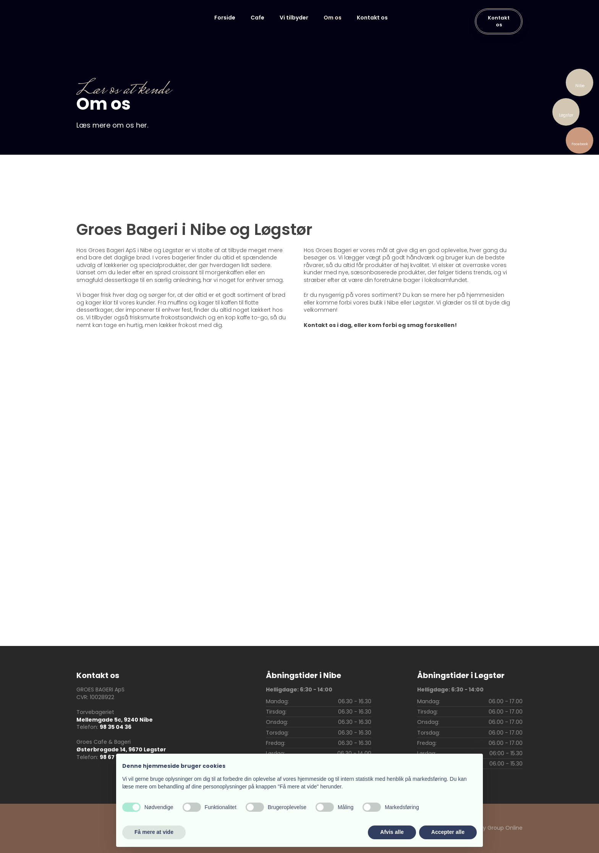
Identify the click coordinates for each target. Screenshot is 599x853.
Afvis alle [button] (391, 832)
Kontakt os (372, 17)
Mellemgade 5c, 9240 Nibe (114, 720)
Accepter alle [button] (448, 832)
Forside (224, 17)
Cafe (257, 17)
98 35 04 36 (115, 727)
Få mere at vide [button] (153, 832)
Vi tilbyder (294, 17)
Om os (333, 17)
